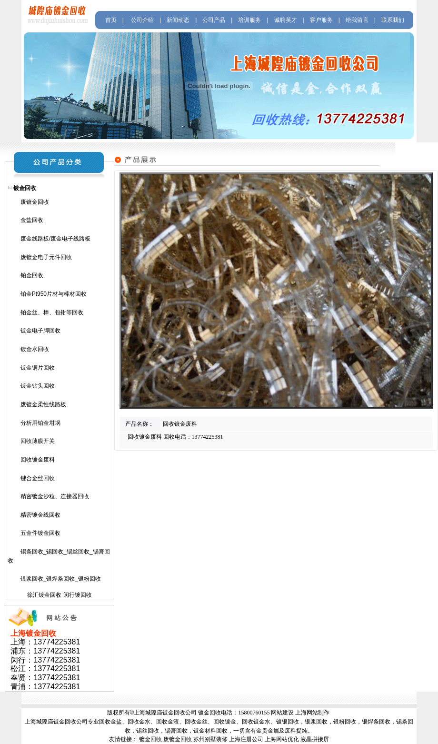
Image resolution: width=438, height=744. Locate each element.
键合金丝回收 (37, 478)
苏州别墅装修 (210, 739)
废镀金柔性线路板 (43, 404)
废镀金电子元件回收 (46, 257)
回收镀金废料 (37, 459)
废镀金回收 (34, 202)
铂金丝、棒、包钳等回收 (51, 312)
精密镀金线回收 (40, 515)
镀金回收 (150, 739)
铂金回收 (31, 275)
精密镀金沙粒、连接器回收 (54, 496)
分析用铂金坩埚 (40, 423)
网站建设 (282, 712)
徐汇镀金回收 (44, 595)
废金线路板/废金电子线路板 (55, 238)
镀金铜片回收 (37, 367)
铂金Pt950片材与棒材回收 (53, 294)
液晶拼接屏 (314, 739)
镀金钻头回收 (37, 385)
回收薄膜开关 (37, 441)
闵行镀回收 (77, 595)
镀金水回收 (34, 349)
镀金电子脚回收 (40, 330)
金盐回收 (31, 220)
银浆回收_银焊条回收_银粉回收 (60, 578)
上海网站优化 (282, 739)
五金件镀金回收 (40, 533)
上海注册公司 (246, 739)
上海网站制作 (312, 712)
